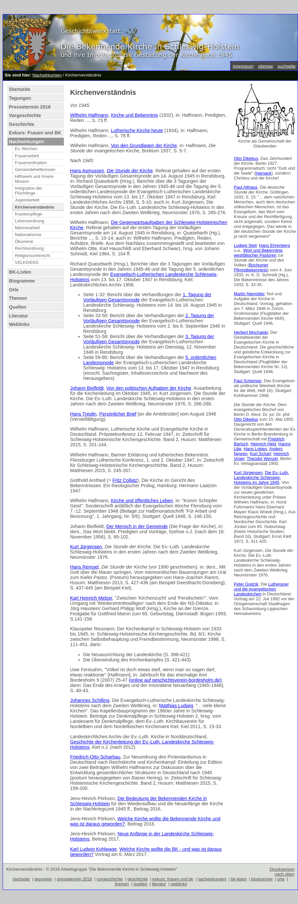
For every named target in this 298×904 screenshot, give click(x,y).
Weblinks (19, 324)
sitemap (265, 66)
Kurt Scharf (260, 453)
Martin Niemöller (249, 293)
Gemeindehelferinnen (35, 169)
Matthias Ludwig (176, 705)
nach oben (284, 874)
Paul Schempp (247, 380)
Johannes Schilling (89, 700)
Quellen (17, 307)
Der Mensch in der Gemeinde (137, 526)
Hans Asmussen (87, 170)
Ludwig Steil (245, 245)
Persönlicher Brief (118, 414)
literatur (159, 883)
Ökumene (24, 241)
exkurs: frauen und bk (172, 879)
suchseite (287, 66)
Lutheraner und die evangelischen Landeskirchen (261, 589)
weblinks (179, 883)
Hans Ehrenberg (274, 245)
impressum (243, 66)
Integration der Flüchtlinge (28, 191)
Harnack (263, 173)
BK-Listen (20, 272)
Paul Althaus (245, 187)
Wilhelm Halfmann (89, 115)
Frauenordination (31, 162)
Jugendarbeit (27, 199)
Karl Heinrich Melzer (91, 598)
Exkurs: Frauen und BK (35, 132)
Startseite (19, 89)
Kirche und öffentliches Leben (142, 500)
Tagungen (20, 98)
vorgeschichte (110, 879)
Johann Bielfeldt (86, 388)
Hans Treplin (83, 414)
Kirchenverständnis (34, 207)
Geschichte (21, 124)
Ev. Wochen (26, 148)
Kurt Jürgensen (248, 472)
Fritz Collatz (124, 480)
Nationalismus (28, 234)
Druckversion (282, 869)
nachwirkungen (212, 879)
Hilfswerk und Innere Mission (34, 179)
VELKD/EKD (27, 262)
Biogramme (22, 280)
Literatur (18, 315)
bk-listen (239, 879)
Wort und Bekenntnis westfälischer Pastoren (258, 253)
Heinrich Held (263, 443)
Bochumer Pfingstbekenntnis (251, 267)
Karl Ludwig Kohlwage (93, 849)
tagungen (43, 879)
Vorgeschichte (25, 115)
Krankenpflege (28, 214)
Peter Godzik (246, 584)
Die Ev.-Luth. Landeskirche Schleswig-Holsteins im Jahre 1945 (261, 477)
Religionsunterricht (32, 255)
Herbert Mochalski (251, 332)
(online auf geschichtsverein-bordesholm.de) (175, 680)
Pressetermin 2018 (29, 107)
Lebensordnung (29, 220)
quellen (140, 883)
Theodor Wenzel (262, 458)
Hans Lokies (255, 448)
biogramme (262, 879)
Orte (14, 289)
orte (281, 879)
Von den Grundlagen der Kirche (144, 145)
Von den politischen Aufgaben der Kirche (148, 388)
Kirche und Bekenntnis (134, 115)
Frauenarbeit (27, 155)
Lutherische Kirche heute (137, 130)
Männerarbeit (27, 227)
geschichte (137, 879)
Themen (18, 298)
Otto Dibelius (246, 158)
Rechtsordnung (29, 248)
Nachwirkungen (47, 75)
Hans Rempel (84, 567)
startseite (21, 879)
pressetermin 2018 (74, 879)
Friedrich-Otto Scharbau (95, 756)
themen (122, 883)
